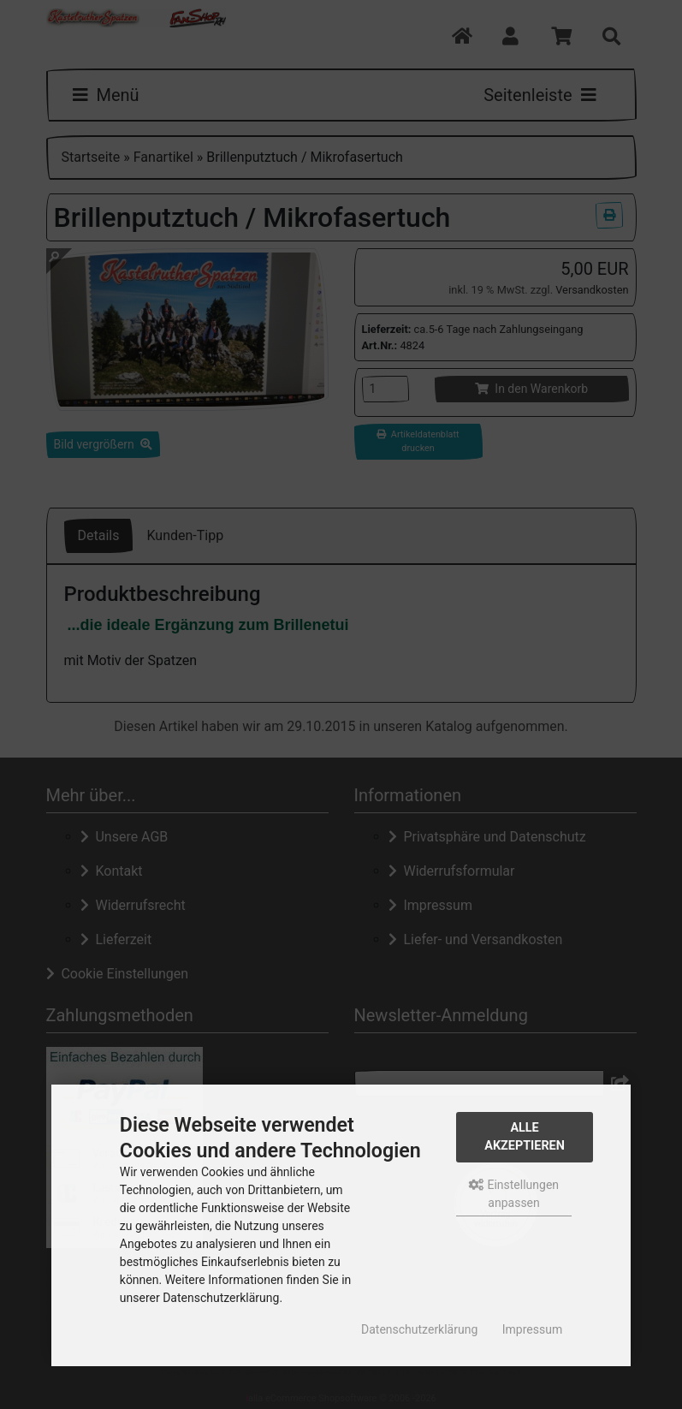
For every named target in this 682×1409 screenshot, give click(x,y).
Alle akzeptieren (524, 1137)
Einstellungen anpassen (514, 1194)
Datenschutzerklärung (419, 1329)
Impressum (532, 1329)
